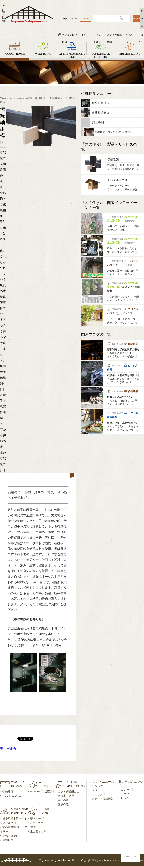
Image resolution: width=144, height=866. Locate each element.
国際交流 (63, 804)
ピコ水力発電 (66, 795)
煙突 (33, 827)
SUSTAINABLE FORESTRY (101, 55)
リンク (125, 798)
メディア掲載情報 (114, 36)
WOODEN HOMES (14, 53)
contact (85, 18)
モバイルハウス (11, 795)
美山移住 (63, 800)
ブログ (140, 36)
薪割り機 (7, 840)
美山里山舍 (8, 748)
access (74, 18)
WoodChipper (9, 835)
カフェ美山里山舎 (69, 36)
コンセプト (127, 789)
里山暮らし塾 (38, 831)
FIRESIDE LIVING (129, 53)
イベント (85, 36)
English (136, 18)
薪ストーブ (37, 818)
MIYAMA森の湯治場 (42, 791)
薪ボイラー (37, 822)
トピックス (97, 36)
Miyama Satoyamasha (11, 97)
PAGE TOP (131, 856)
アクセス (126, 794)
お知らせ (129, 36)
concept (63, 18)
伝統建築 (55, 97)
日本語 (142, 18)
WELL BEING (43, 53)
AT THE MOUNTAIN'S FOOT (72, 55)
